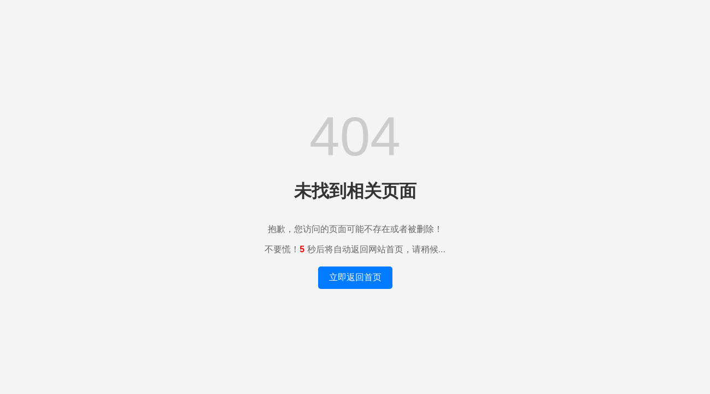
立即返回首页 (355, 277)
